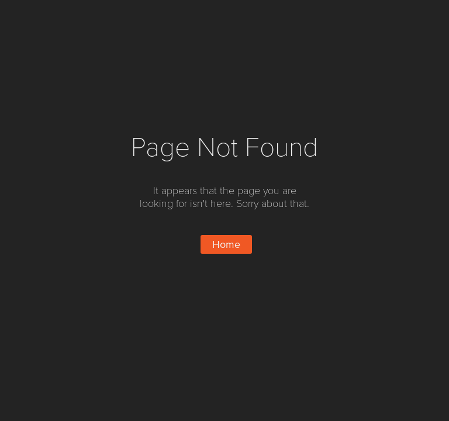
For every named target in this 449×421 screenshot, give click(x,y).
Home (226, 244)
